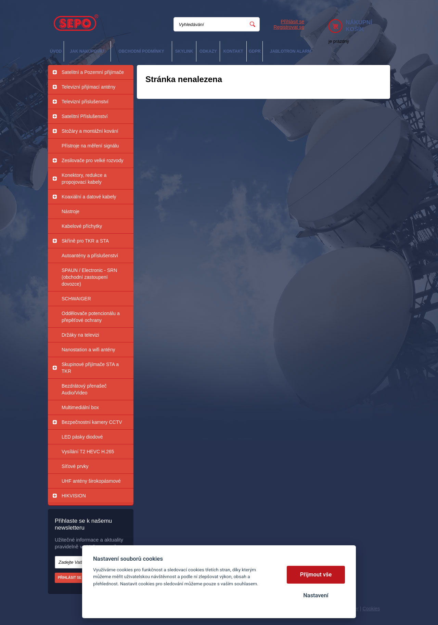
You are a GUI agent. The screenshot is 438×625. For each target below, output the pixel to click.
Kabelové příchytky (82, 226)
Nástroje (70, 211)
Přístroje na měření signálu (90, 145)
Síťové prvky (75, 466)
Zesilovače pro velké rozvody (93, 160)
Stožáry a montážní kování (90, 131)
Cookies (371, 608)
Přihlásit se (292, 21)
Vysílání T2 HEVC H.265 (88, 451)
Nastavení (315, 595)
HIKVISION (74, 495)
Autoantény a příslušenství (90, 255)
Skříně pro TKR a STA (85, 241)
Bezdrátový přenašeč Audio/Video (84, 389)
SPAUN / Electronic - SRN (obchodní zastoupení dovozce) (89, 277)
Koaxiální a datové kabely (89, 196)
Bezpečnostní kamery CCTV (92, 422)
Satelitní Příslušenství (85, 116)
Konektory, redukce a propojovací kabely (84, 178)
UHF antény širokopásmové (91, 481)
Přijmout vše (316, 574)
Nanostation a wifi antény (88, 349)
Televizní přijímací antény (88, 87)
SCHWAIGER (76, 298)
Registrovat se (289, 27)
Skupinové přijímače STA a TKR (90, 368)
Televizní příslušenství (85, 101)
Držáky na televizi (80, 335)
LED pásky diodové (82, 437)
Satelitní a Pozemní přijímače (93, 72)
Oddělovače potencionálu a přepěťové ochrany (91, 317)
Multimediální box (80, 407)
